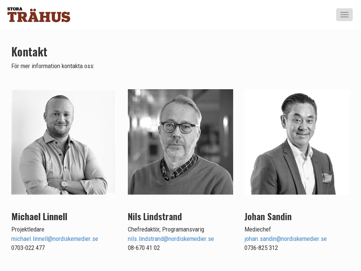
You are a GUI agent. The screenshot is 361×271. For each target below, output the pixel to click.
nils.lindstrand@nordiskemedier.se (171, 238)
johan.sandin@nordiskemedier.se (285, 238)
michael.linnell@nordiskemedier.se (54, 238)
